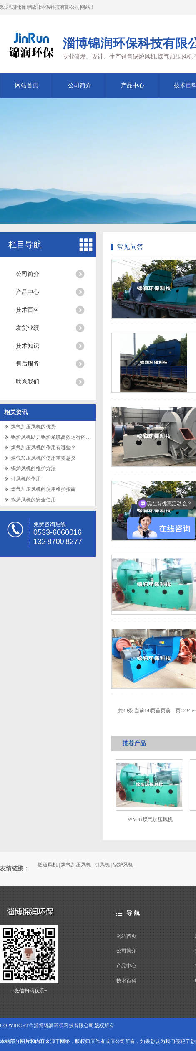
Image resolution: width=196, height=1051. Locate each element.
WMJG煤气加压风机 (150, 819)
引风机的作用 (26, 479)
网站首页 (26, 85)
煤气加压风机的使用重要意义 (43, 458)
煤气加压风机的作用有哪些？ (43, 447)
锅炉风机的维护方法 (33, 468)
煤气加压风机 (76, 865)
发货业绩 (27, 328)
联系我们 (27, 382)
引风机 (102, 865)
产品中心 (132, 85)
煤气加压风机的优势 (33, 427)
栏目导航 (25, 244)
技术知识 (27, 346)
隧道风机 (48, 865)
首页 (161, 710)
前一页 (173, 710)
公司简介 (79, 85)
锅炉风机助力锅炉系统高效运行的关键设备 (58, 437)
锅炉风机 (123, 865)
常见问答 (130, 246)
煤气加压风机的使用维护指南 (43, 489)
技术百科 (27, 310)
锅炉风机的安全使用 (33, 500)
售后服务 (27, 364)
